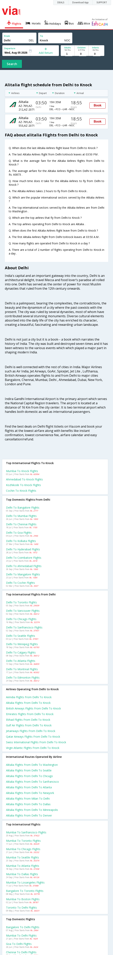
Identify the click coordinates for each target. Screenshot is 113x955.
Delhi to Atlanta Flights (20, 661)
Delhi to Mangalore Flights (23, 574)
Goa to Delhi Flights (19, 944)
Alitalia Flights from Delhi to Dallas (28, 804)
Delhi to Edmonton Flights (23, 677)
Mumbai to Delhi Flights (21, 935)
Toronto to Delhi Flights (21, 907)
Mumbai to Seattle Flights (22, 857)
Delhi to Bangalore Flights (22, 507)
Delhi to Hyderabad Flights (23, 549)
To (41, 36)
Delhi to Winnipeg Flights (22, 644)
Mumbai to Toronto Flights (23, 841)
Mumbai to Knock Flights (22, 471)
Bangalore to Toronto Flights (24, 891)
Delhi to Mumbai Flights (21, 516)
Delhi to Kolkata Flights (21, 541)
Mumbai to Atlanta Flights (22, 866)
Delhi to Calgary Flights (21, 652)
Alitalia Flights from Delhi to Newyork (30, 793)
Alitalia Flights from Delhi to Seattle (29, 770)
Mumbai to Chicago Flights (23, 849)
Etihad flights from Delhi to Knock (28, 719)
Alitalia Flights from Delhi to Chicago (29, 776)
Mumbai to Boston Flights (23, 899)
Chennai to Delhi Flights (21, 952)
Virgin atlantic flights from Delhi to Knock (32, 748)
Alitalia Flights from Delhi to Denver (29, 815)
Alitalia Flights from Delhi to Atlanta (29, 787)
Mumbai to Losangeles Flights (25, 882)
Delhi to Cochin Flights (20, 583)
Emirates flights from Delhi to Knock (29, 714)
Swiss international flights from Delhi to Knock (36, 742)
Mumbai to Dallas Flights (22, 874)
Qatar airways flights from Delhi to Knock (33, 736)
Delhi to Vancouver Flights (23, 611)
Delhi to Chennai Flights (21, 524)
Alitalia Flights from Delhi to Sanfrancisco (32, 781)
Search (12, 64)
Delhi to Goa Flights (19, 532)
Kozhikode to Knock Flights (23, 485)
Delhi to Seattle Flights (20, 636)
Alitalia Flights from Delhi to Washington (32, 765)
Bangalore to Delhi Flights (22, 927)
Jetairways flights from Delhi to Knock (30, 731)
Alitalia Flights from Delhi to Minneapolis (32, 810)
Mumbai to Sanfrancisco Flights (26, 832)
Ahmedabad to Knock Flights (24, 479)
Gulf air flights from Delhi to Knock (29, 725)
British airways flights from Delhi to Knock (33, 708)
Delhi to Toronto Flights (21, 602)
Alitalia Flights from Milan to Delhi (28, 798)
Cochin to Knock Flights (21, 490)
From (7, 36)
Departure (9, 48)
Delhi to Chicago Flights (21, 619)
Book (97, 105)
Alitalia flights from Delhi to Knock (28, 703)
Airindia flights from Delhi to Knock (29, 697)
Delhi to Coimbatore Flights (23, 557)
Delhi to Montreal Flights (22, 669)
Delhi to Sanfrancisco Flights (24, 627)
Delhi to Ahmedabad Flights (23, 566)
